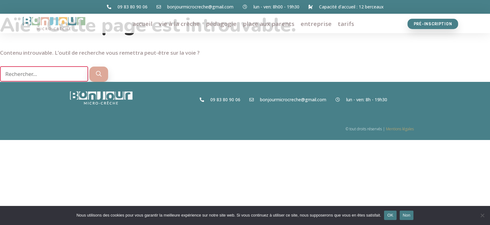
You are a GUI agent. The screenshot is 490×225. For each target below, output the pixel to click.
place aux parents (268, 24)
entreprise (316, 24)
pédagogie (221, 24)
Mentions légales (400, 129)
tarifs (346, 24)
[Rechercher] (98, 74)
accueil (142, 24)
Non (407, 215)
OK (390, 215)
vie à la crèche (179, 24)
